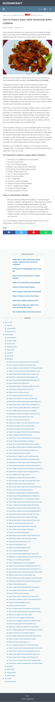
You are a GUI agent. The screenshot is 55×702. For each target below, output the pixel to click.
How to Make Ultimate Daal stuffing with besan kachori (25, 636)
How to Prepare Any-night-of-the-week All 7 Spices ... (24, 645)
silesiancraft (13, 2)
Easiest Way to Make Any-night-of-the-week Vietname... (25, 620)
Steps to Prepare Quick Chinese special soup (22, 483)
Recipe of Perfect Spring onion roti (19, 392)
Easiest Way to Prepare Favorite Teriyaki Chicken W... (24, 471)
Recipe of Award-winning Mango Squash (21, 489)
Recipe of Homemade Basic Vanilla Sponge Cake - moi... (25, 566)
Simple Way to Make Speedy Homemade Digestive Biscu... (26, 447)
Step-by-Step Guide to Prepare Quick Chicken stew (23, 657)
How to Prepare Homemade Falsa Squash (26, 291)
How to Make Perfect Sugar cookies (19, 474)
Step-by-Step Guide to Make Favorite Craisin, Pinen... (24, 596)
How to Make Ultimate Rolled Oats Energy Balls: (23, 410)
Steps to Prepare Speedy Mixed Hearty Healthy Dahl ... (25, 407)
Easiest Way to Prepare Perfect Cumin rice (21, 389)
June (10, 355)
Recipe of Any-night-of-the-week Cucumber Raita (23, 398)
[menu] (4, 8)
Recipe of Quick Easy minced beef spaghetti (21, 633)
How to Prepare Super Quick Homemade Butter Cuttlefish (26, 629)
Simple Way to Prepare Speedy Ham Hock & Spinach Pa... (25, 556)
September (12, 346)
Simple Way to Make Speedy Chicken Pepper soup (23, 377)
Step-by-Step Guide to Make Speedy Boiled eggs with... (25, 380)
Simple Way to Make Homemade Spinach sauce (23, 538)
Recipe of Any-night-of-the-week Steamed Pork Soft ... (24, 422)
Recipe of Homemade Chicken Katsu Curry (21, 523)
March (10, 669)
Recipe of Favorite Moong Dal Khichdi (20, 559)
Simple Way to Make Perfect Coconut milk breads (23, 517)
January (11, 331)
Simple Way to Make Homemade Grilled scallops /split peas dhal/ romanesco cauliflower (26, 262)
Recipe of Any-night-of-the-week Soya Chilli (21, 429)
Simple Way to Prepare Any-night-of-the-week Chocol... (25, 413)
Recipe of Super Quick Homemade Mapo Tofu (22, 575)
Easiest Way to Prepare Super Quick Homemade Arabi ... (25, 660)
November (11, 340)
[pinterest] (34, 232)
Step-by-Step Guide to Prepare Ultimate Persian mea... (25, 520)
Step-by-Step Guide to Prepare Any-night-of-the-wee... (24, 386)
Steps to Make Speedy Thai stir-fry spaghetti (22, 563)
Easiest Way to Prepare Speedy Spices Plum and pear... (25, 438)
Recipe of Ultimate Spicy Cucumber (19, 593)
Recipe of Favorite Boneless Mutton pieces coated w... (24, 444)
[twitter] (21, 232)
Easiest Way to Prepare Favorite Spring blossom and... (25, 651)
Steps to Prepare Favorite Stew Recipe (25, 296)
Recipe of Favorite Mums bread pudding (26, 282)
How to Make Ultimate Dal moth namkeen (26, 312)
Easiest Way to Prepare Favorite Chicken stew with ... (24, 456)
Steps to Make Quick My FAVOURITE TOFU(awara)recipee (26, 368)
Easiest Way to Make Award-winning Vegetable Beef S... (25, 511)
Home (27, 696)
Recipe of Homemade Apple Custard (19, 547)
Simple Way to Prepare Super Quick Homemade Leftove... (25, 462)
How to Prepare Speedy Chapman (19, 550)
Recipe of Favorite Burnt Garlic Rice (19, 419)
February (11, 328)
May (10, 359)
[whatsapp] (46, 232)
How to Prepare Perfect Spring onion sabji (21, 416)
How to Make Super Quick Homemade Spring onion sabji (25, 502)
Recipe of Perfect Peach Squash (23, 287)
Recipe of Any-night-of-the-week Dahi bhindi (21, 425)
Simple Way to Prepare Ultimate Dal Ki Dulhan (22, 477)
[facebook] (9, 232)
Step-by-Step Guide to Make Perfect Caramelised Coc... (25, 404)
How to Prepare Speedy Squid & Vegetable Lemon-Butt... (25, 611)
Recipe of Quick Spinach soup (17, 544)
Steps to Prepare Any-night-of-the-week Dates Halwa (24, 480)
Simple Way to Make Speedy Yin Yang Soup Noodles (24, 492)
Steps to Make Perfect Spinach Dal (19, 383)
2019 (8, 678)
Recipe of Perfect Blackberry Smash (19, 602)
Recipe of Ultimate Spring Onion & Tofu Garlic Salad (24, 362)
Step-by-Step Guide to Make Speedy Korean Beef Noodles (25, 578)
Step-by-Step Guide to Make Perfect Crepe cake (22, 526)
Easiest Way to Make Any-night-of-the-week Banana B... (25, 599)
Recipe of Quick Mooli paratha (17, 584)
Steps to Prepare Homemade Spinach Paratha (22, 639)
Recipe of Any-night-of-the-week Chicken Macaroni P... (25, 654)
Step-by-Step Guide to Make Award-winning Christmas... (25, 486)
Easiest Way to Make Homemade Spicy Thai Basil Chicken (26, 663)
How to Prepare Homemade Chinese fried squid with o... (25, 569)
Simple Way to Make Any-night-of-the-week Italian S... (24, 626)
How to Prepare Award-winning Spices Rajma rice (23, 450)
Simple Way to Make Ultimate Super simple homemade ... (25, 401)
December (11, 337)
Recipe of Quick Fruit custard (17, 605)
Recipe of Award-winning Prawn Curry (20, 541)
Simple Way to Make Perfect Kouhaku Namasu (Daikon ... (25, 581)
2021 (8, 322)
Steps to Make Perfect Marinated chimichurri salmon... (25, 587)
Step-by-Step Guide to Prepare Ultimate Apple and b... (24, 374)
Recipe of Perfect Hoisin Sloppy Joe (19, 642)
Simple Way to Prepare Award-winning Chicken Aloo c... (25, 508)
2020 (9, 334)
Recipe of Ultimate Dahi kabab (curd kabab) (21, 441)
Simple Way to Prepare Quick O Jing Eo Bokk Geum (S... (25, 535)
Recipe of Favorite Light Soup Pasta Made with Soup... (25, 371)
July (9, 325)
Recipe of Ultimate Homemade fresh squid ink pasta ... (25, 459)
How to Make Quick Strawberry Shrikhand (21, 529)
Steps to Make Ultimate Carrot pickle (19, 453)
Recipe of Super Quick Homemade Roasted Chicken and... (26, 648)
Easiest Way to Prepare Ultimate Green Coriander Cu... (25, 495)
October (11, 343)
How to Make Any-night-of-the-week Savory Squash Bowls (26, 468)
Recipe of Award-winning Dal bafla (19, 532)
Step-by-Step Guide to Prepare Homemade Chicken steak (25, 572)
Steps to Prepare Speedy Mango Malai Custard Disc (24, 505)
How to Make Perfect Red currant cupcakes (21, 590)
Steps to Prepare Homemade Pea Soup (20, 435)
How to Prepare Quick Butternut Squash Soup (22, 365)
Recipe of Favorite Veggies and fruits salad (21, 617)
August (11, 349)
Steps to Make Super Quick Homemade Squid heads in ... (25, 465)
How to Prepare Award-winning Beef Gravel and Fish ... (25, 608)
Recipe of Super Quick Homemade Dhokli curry (22, 623)
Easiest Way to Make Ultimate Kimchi (25, 300)
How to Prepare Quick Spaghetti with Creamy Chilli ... (24, 553)
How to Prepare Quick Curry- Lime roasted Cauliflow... (24, 499)
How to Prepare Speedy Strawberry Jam (20, 395)
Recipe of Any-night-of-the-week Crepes (20, 614)
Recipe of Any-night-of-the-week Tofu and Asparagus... (25, 432)
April (10, 666)
